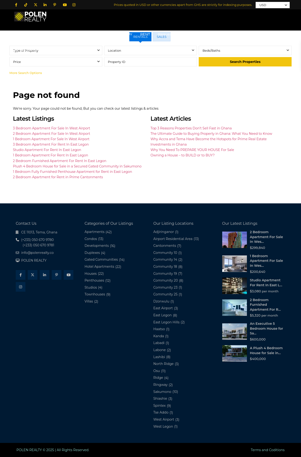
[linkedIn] (45, 4)
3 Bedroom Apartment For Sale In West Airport (51, 128)
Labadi (158, 343)
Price (17, 62)
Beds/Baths (211, 50)
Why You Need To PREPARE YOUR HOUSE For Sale (192, 150)
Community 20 (165, 280)
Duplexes (92, 253)
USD (262, 5)
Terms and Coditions (268, 450)
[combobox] (150, 50)
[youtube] (64, 4)
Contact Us (226, 34)
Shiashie (160, 398)
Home (31, 34)
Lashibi (159, 357)
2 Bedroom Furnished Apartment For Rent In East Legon (59, 161)
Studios (91, 287)
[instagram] (74, 4)
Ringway (160, 385)
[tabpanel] (150, 61)
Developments (97, 246)
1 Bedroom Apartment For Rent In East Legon (50, 155)
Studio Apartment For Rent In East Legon (47, 150)
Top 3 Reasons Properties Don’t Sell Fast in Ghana (191, 128)
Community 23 (165, 287)
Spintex (159, 405)
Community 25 (165, 294)
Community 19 (165, 273)
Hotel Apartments (99, 266)
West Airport (163, 419)
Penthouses (94, 280)
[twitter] (35, 4)
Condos (91, 239)
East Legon (162, 315)
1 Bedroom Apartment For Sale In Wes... (266, 261)
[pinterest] (54, 4)
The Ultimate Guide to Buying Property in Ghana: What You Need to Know (211, 134)
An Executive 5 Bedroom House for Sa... (266, 328)
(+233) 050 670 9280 (36, 49)
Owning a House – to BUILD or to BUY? (182, 155)
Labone (159, 350)
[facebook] (16, 4)
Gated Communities (101, 259)
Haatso (159, 329)
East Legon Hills (166, 322)
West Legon (163, 426)
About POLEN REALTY (65, 34)
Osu (156, 371)
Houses (91, 273)
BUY (128, 34)
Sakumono (162, 392)
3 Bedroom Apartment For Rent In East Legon (51, 144)
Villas (89, 301)
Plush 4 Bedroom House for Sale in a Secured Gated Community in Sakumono (77, 166)
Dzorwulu (161, 301)
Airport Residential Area (172, 239)
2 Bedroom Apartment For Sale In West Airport (51, 134)
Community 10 (165, 253)
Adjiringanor (163, 232)
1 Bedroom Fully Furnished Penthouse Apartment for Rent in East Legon (72, 172)
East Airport (163, 308)
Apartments (95, 232)
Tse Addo (160, 412)
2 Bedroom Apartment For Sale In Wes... (266, 237)
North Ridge (163, 364)
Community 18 (165, 266)
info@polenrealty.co (37, 253)
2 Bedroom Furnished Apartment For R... (265, 305)
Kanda (158, 336)
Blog (204, 34)
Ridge (158, 378)
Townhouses (95, 294)
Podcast (251, 34)
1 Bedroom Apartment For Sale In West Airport (51, 139)
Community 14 (165, 259)
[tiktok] (26, 4)
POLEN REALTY (34, 260)
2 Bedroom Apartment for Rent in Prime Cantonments (58, 177)
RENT (145, 34)
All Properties (104, 34)
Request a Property (175, 34)
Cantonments (164, 246)
